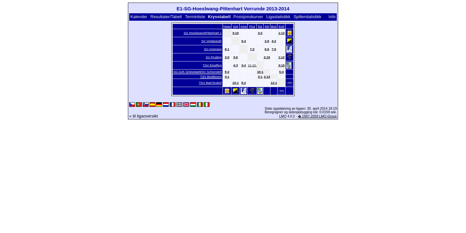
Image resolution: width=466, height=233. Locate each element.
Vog (235, 26)
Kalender (139, 16)
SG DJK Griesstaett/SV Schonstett (197, 71)
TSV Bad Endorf (210, 82)
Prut (252, 26)
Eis (260, 26)
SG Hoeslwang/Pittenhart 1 (203, 33)
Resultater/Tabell (166, 16)
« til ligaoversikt (143, 116)
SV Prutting (214, 57)
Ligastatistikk (278, 16)
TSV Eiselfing (212, 65)
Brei (274, 26)
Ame (243, 26)
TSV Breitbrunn (211, 76)
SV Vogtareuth (211, 41)
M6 (267, 26)
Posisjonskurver (248, 16)
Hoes (227, 26)
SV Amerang (213, 49)
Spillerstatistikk (307, 16)
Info (332, 16)
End (281, 26)
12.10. (252, 65)
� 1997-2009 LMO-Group (317, 116)
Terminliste (195, 16)
